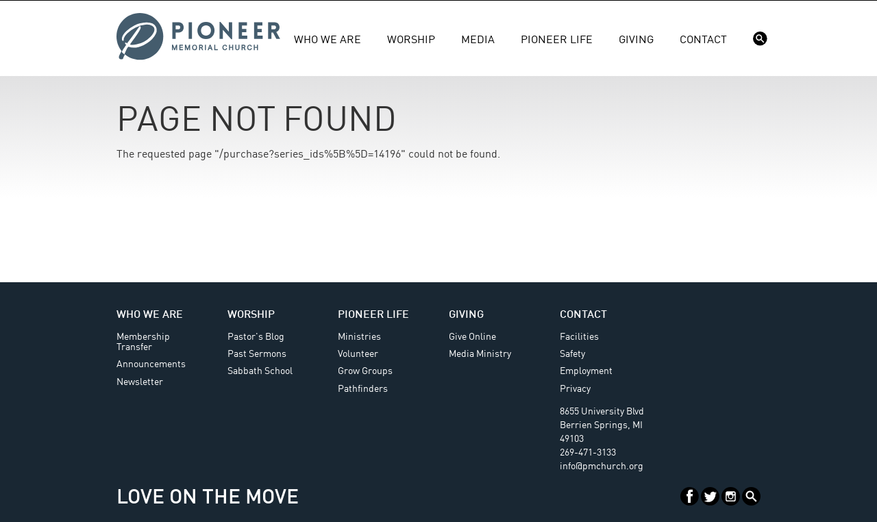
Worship (411, 40)
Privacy (575, 389)
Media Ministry (480, 354)
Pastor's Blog (255, 337)
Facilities (579, 337)
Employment (586, 371)
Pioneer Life (557, 40)
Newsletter (139, 382)
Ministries (359, 337)
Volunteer (358, 354)
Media (478, 40)
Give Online (472, 337)
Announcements (151, 364)
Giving (636, 40)
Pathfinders (363, 389)
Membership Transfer (143, 342)
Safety (572, 354)
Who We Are (327, 40)
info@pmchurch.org (601, 466)
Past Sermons (256, 354)
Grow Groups (365, 371)
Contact (703, 40)
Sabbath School (260, 371)
